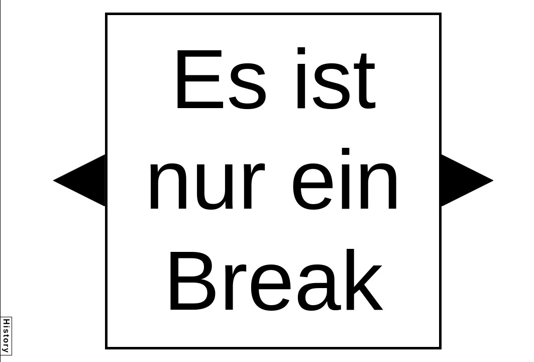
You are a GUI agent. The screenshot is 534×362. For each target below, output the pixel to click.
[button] (79, 180)
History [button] (6, 336)
